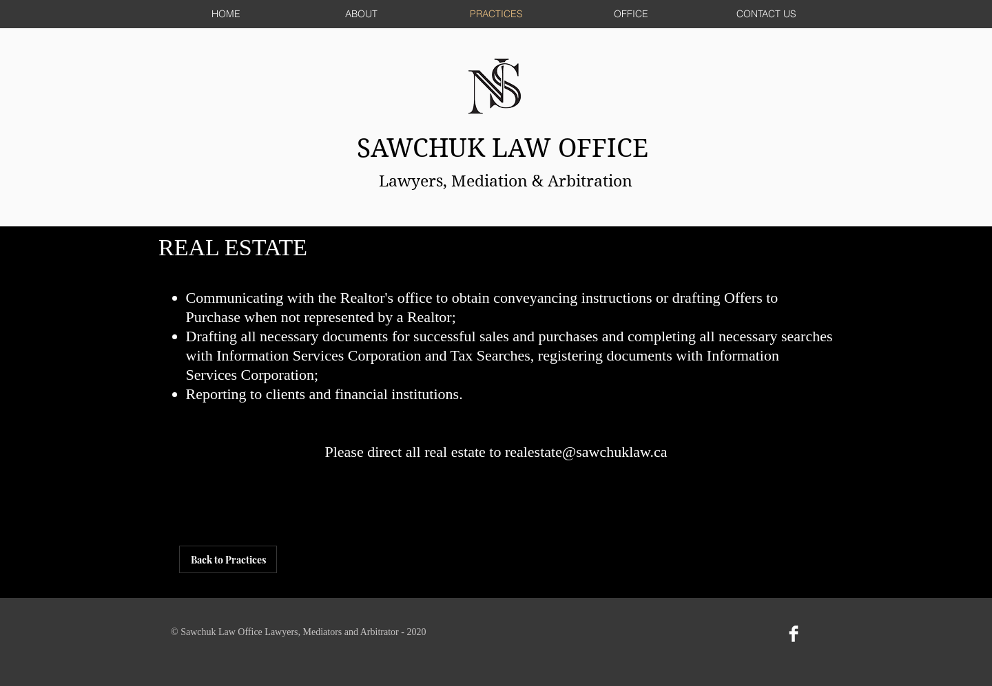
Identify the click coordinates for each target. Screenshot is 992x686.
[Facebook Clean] (793, 633)
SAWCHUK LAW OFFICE (506, 148)
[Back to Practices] (228, 559)
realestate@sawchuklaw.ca (586, 451)
